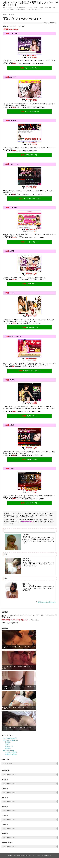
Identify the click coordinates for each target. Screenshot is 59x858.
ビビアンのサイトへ (29, 416)
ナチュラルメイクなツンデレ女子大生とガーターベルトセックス (18, 647)
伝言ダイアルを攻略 (11, 754)
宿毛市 (12, 14)
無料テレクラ (52, 602)
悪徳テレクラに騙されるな (10, 740)
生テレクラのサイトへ (29, 155)
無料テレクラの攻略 (8, 750)
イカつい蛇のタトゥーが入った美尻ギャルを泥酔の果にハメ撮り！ (18, 667)
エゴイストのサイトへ (29, 503)
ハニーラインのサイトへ (29, 111)
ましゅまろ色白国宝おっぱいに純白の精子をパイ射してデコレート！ (18, 728)
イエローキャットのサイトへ (29, 198)
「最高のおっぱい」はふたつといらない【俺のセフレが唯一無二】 (18, 687)
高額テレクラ (9, 746)
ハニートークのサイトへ (29, 242)
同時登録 (7, 742)
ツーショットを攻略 (11, 752)
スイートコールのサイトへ (29, 68)
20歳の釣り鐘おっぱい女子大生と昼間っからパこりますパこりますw (18, 707)
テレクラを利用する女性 (10, 738)
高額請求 (7, 748)
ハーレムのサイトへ (29, 327)
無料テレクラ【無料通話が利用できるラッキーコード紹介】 (28, 3)
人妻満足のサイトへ (29, 283)
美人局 (7, 744)
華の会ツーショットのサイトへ (29, 370)
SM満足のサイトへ (30, 459)
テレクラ (44, 602)
